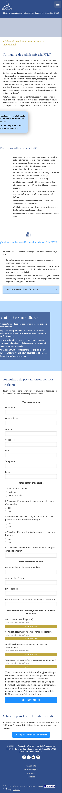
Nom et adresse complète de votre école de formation (30, 599)
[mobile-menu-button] (57, 4)
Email (7, 472)
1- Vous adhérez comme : (16, 488)
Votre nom (10, 407)
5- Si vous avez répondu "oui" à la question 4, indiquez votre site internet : (30, 549)
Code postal (10, 439)
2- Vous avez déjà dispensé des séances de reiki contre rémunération (30, 503)
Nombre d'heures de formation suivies (22, 567)
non (9, 511)
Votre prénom (11, 418)
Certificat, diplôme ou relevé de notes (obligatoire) (28, 633)
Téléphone (10, 461)
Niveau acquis (11, 588)
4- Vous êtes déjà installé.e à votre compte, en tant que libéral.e (30, 534)
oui (9, 507)
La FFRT (16, 789)
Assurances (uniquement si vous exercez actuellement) (30, 661)
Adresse (8, 429)
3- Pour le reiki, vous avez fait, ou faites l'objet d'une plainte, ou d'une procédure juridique (29, 518)
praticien (12, 492)
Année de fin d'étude (14, 578)
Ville (7, 450)
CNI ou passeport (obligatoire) (19, 621)
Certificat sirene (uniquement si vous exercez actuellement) (26, 647)
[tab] (31, 289)
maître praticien (15, 495)
